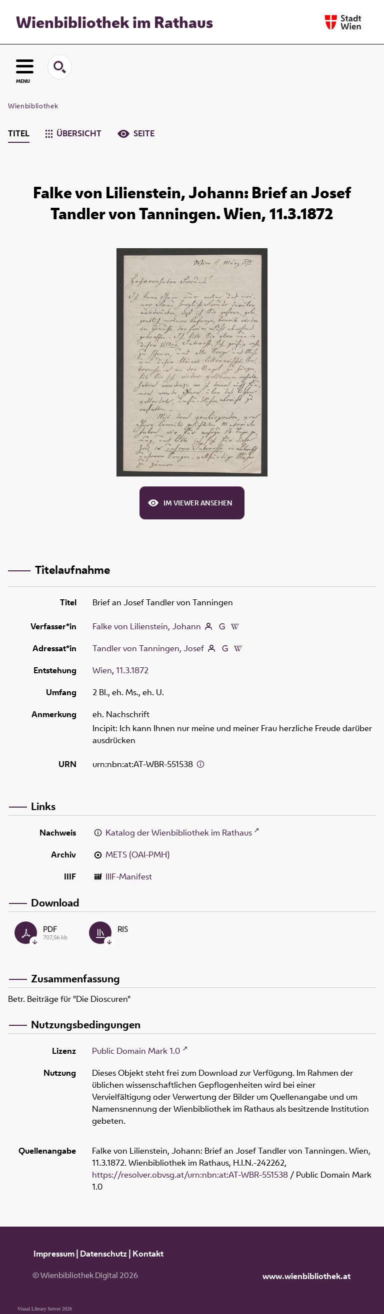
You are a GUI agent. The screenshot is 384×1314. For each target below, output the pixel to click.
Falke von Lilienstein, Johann (146, 626)
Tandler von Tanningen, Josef (148, 648)
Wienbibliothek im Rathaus (114, 21)
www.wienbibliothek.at (306, 1276)
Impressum (54, 1253)
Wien (102, 670)
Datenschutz (103, 1253)
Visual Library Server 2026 (45, 1309)
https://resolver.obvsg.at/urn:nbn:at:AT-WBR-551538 (190, 1174)
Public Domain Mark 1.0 (136, 1050)
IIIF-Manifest (129, 876)
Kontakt (148, 1253)
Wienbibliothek (33, 105)
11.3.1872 (132, 670)
